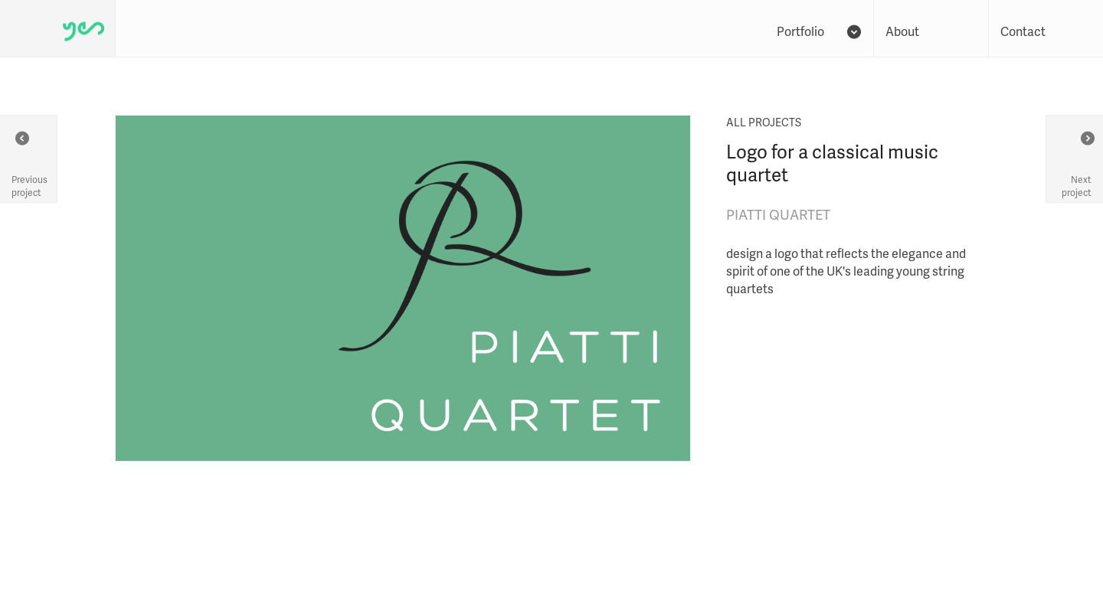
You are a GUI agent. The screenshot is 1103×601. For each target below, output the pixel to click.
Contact (1023, 31)
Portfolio (817, 31)
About (902, 31)
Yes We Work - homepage (57, 28)
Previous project (29, 165)
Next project (1077, 165)
